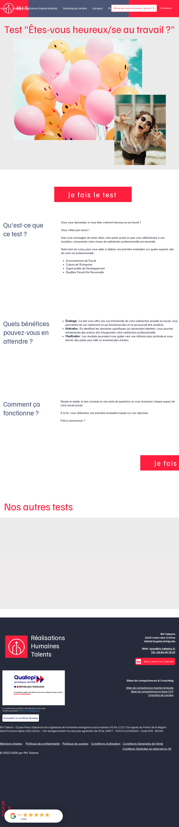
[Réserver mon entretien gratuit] (134, 8)
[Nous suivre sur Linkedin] (155, 661)
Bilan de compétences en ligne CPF (152, 691)
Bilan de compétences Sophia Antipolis (150, 688)
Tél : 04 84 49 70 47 (163, 652)
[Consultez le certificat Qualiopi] (20, 718)
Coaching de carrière (161, 695)
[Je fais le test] (93, 194)
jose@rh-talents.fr (162, 648)
